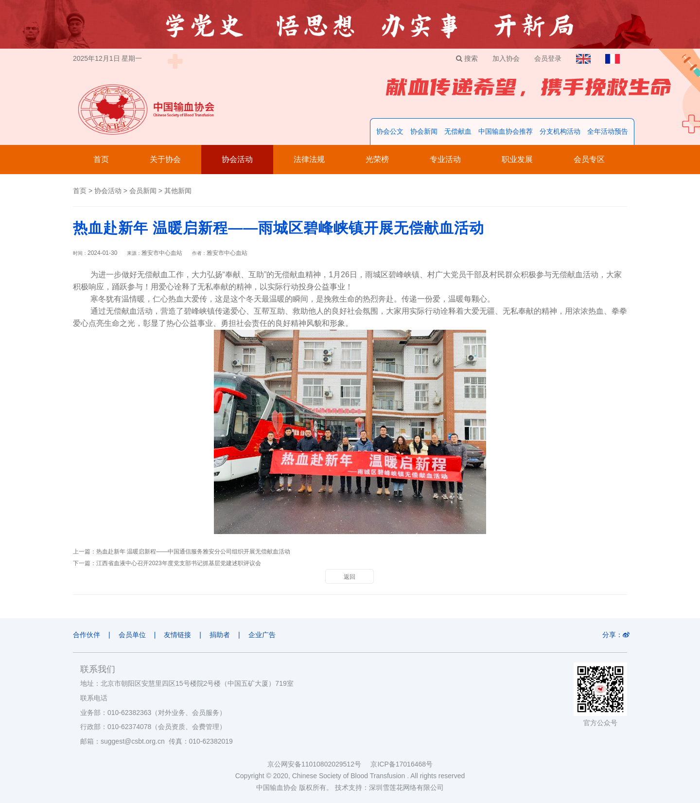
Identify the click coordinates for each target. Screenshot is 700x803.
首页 (101, 159)
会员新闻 (143, 191)
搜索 (467, 58)
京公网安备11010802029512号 (318, 764)
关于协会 (165, 159)
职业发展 (517, 159)
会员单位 (132, 635)
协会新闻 (424, 131)
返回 (349, 576)
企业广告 (262, 635)
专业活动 (445, 159)
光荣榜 (377, 159)
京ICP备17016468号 (401, 764)
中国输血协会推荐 (505, 131)
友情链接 (177, 635)
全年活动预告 (607, 131)
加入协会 (506, 58)
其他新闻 (178, 191)
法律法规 (309, 159)
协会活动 (237, 159)
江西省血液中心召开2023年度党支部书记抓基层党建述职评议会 (178, 563)
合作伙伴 (86, 635)
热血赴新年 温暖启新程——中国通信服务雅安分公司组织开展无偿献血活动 (193, 551)
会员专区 (589, 159)
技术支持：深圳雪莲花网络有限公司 (389, 787)
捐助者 (220, 635)
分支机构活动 (560, 131)
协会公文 (389, 131)
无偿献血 (458, 131)
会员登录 (547, 58)
